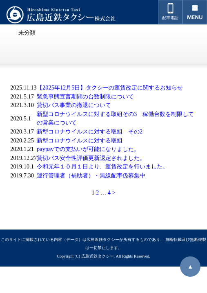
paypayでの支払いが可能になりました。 (88, 149)
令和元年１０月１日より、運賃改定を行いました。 (102, 166)
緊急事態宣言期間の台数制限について (85, 96)
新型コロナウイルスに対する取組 (79, 140)
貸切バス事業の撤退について (74, 105)
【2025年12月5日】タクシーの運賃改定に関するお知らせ (110, 87)
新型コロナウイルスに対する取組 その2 (89, 131)
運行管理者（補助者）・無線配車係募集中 (91, 175)
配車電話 (170, 11)
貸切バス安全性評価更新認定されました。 (91, 158)
